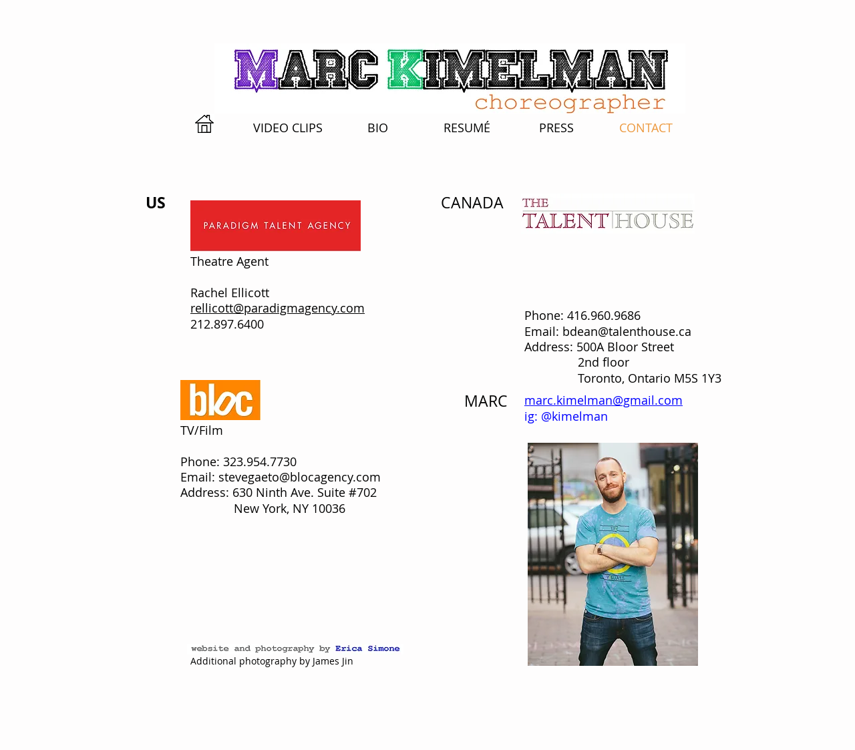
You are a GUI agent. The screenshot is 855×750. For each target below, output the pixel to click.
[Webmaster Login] (229, 743)
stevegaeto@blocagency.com (299, 477)
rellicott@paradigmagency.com (277, 308)
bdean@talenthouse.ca (626, 331)
